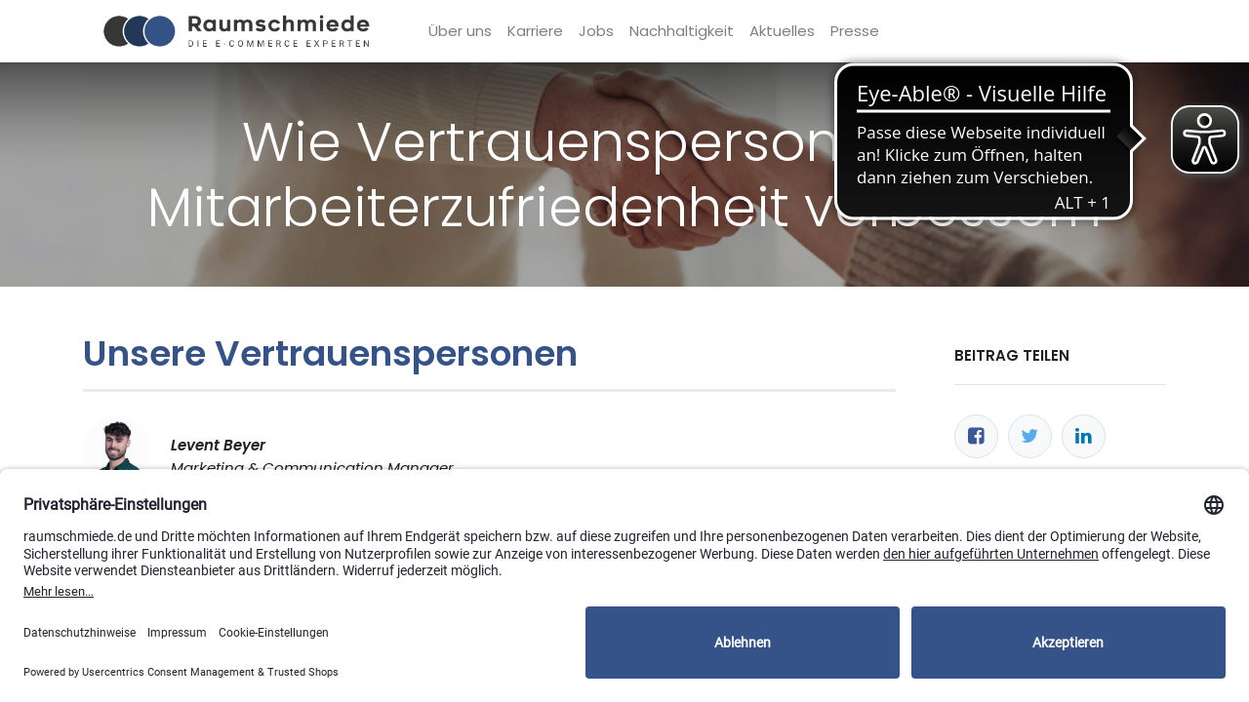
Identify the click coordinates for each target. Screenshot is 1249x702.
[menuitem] (461, 32)
